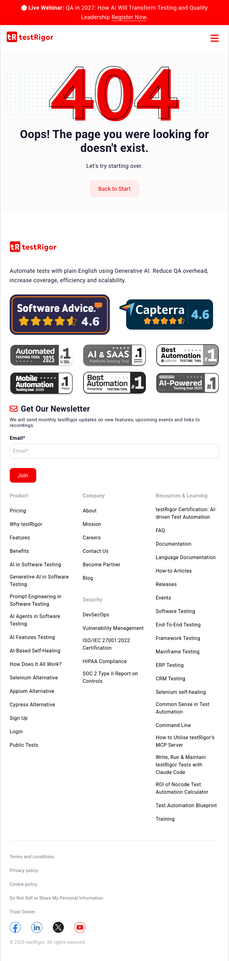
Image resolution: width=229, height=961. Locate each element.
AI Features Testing (32, 637)
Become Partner (101, 565)
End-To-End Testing (178, 625)
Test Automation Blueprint (186, 805)
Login (16, 732)
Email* (17, 438)
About (90, 511)
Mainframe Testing (178, 652)
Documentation (173, 544)
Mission (92, 524)
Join (23, 475)
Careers (92, 538)
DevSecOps (96, 615)
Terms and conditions (32, 856)
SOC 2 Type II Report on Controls (110, 677)
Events (163, 598)
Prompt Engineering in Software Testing (36, 600)
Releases (166, 584)
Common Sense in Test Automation (183, 708)
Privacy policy (24, 870)
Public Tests (24, 745)
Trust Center (22, 911)
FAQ (160, 530)
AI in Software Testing (35, 565)
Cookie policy (23, 884)
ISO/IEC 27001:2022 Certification (106, 644)
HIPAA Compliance (105, 661)
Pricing (18, 511)
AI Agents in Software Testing (35, 620)
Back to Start (114, 188)
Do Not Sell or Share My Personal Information (56, 898)
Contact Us (96, 551)
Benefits (19, 551)
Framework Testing (178, 638)
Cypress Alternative (32, 705)
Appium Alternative (32, 691)
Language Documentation (186, 557)
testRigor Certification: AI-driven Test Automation (186, 513)
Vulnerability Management (113, 628)
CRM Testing (171, 679)
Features (20, 538)
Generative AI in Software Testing (39, 580)
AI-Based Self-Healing (35, 651)
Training (165, 819)
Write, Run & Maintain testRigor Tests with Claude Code (181, 764)
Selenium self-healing (181, 692)
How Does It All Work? (35, 664)
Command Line (173, 725)
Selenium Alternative (34, 678)
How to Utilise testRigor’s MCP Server (185, 741)
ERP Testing (170, 665)
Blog (88, 578)
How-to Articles (174, 571)
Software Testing (175, 611)
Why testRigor (26, 524)
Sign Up (19, 718)
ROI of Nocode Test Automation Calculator (182, 788)
